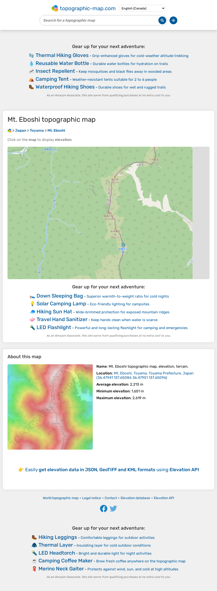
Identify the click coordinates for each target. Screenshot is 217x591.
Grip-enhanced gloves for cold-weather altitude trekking (140, 56)
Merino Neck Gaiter (61, 569)
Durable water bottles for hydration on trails (130, 64)
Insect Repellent (55, 71)
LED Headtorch (57, 553)
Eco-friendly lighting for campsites (119, 304)
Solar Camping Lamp (61, 303)
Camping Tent (52, 79)
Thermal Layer (56, 545)
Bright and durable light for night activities (115, 553)
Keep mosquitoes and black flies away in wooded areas (125, 71)
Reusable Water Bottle (62, 63)
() (145, 375)
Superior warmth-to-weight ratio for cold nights (128, 296)
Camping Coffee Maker (66, 561)
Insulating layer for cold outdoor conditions (114, 545)
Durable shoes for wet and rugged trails (132, 87)
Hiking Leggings (58, 537)
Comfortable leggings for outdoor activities (118, 537)
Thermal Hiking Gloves (62, 55)
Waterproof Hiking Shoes (65, 87)
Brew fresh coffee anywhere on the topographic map (141, 561)
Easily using (112, 469)
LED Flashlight (54, 327)
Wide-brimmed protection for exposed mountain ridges (123, 312)
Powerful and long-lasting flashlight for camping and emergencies (131, 328)
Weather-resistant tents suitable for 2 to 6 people (114, 79)
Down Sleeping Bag (60, 296)
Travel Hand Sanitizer (62, 319)
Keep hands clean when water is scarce (124, 320)
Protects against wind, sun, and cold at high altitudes (132, 569)
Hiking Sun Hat (54, 311)
